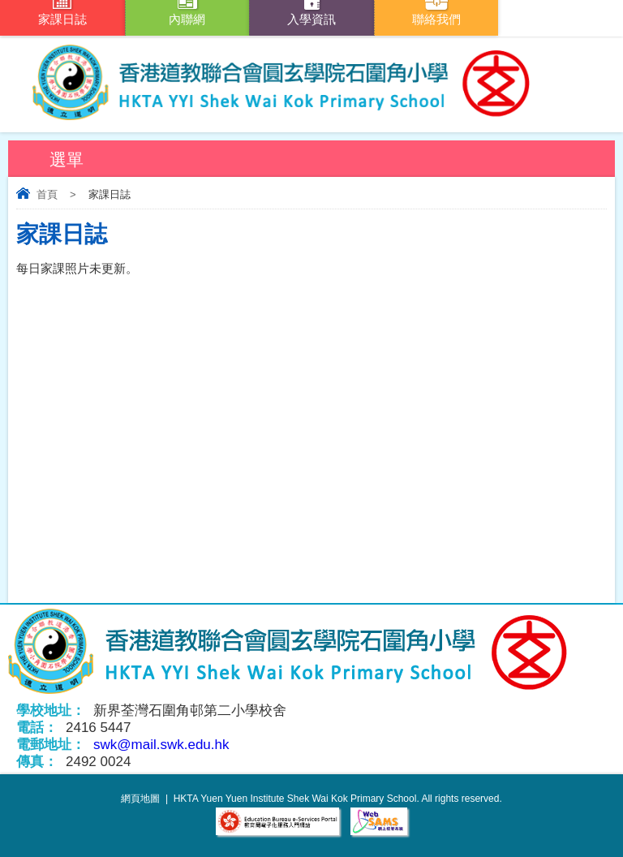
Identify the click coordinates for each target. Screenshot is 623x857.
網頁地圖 (140, 798)
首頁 (47, 194)
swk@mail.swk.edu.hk (161, 744)
